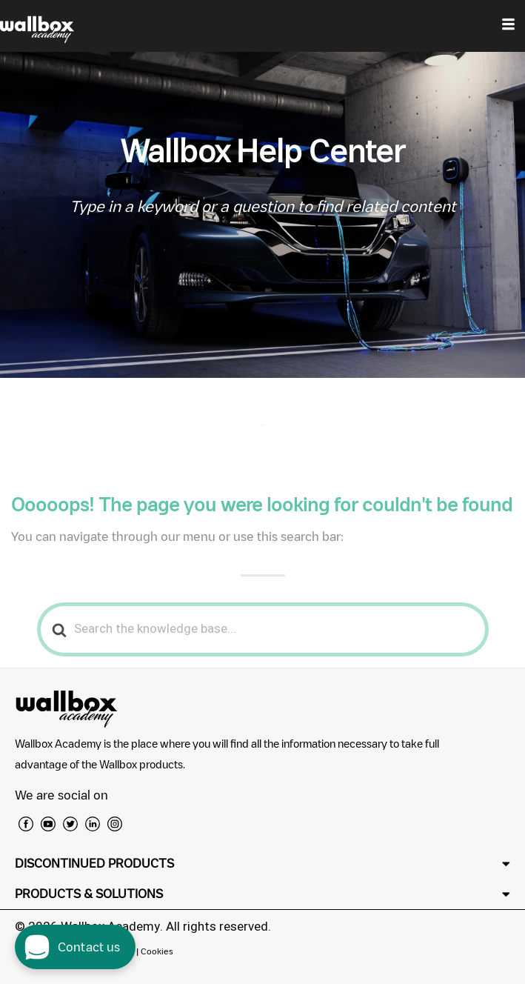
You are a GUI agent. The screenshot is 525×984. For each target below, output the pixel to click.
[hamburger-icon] (508, 25)
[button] (262, 863)
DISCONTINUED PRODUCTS (94, 863)
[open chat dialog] (75, 947)
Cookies (157, 951)
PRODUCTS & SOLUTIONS (89, 894)
